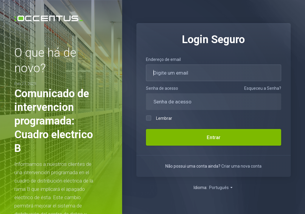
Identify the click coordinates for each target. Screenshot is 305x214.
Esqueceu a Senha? (262, 88)
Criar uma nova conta (241, 166)
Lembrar (159, 118)
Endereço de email (163, 59)
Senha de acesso (162, 88)
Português (221, 187)
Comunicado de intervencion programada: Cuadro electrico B (53, 121)
